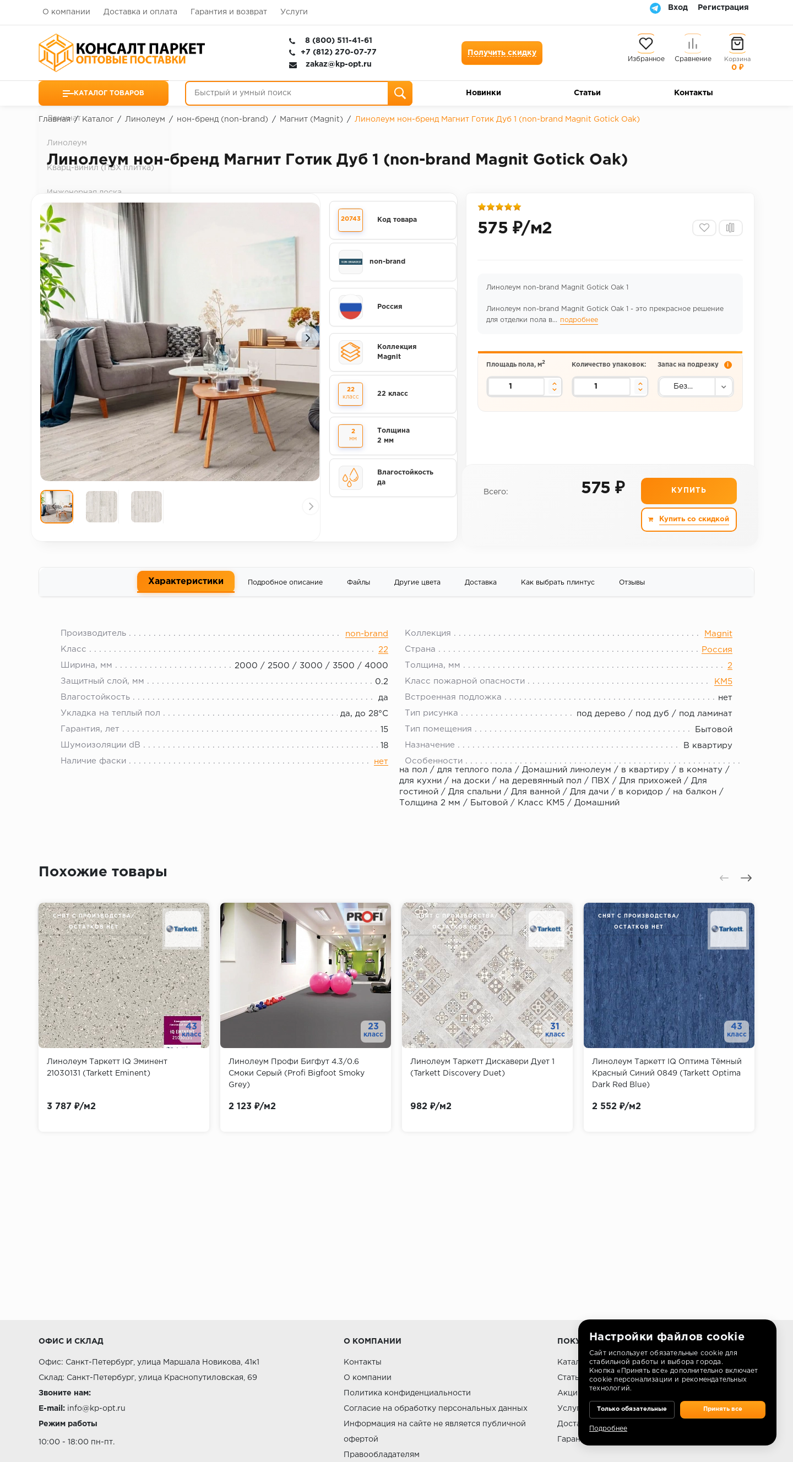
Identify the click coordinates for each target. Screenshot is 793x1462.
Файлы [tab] (358, 588)
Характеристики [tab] (186, 586)
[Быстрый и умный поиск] (298, 93)
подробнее (581, 324)
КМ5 (715, 692)
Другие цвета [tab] (417, 588)
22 (383, 660)
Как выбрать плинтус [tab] (558, 588)
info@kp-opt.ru (96, 1408)
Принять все (723, 1401)
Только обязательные (632, 1401)
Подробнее (608, 1429)
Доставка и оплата (140, 12)
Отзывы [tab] (632, 588)
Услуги (294, 12)
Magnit (710, 644)
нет (381, 772)
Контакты (693, 93)
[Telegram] (655, 7)
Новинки (483, 93)
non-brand (366, 644)
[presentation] (58, 338)
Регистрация (723, 7)
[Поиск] (400, 93)
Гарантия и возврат (229, 12)
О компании (66, 12)
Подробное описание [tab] (285, 588)
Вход (678, 7)
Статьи (587, 93)
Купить (688, 496)
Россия (708, 660)
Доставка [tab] (481, 588)
